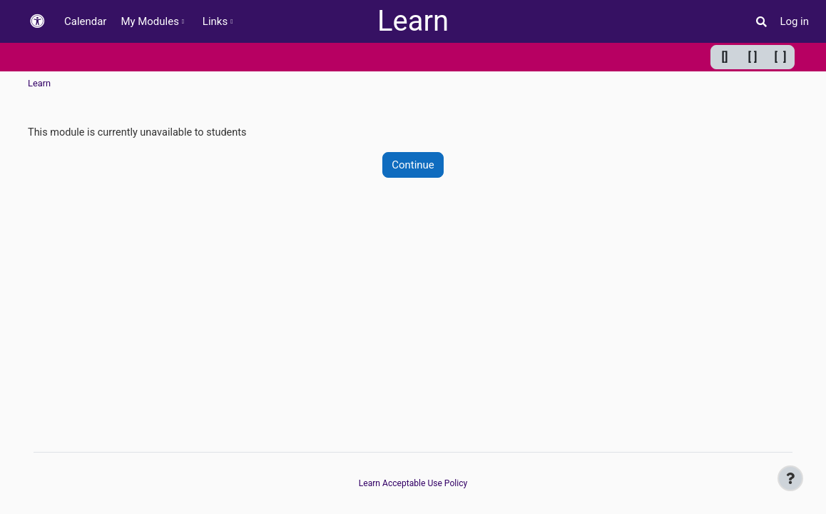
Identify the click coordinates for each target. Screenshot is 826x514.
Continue (413, 165)
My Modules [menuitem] (149, 21)
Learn (413, 21)
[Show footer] (790, 478)
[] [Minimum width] (725, 57)
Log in (794, 21)
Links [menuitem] (215, 21)
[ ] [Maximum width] (781, 57)
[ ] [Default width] (753, 57)
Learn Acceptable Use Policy (413, 483)
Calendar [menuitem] (85, 21)
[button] (37, 22)
